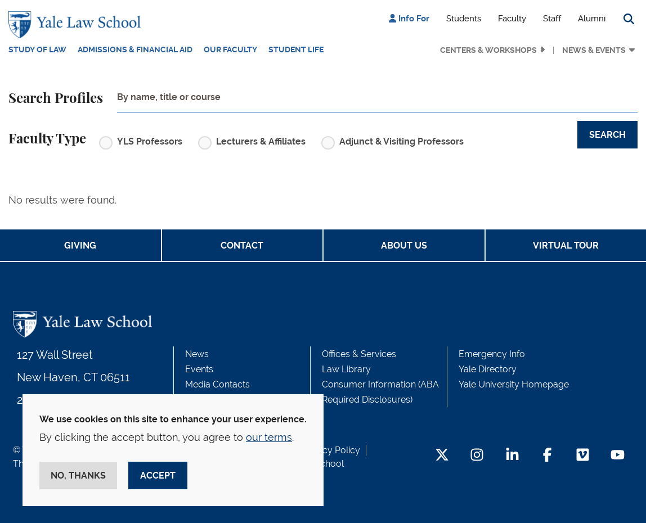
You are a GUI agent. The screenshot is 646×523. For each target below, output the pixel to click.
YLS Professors (149, 141)
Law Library (346, 369)
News (197, 354)
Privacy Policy (331, 450)
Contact (242, 245)
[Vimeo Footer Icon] (583, 456)
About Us (404, 245)
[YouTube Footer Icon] (618, 456)
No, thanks (78, 475)
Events (199, 369)
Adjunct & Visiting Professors (401, 141)
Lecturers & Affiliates (261, 141)
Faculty (512, 18)
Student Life (296, 49)
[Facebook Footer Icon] (547, 456)
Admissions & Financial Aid (135, 49)
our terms (269, 437)
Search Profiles (55, 99)
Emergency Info (492, 354)
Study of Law (37, 49)
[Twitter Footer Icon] (442, 456)
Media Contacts (217, 384)
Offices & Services (359, 354)
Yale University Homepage (514, 384)
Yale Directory (488, 369)
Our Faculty (230, 49)
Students (463, 18)
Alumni (591, 18)
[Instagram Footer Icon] (477, 456)
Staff (552, 18)
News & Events (594, 50)
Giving (80, 245)
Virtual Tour (566, 245)
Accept (158, 475)
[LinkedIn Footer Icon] (512, 456)
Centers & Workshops (488, 50)
